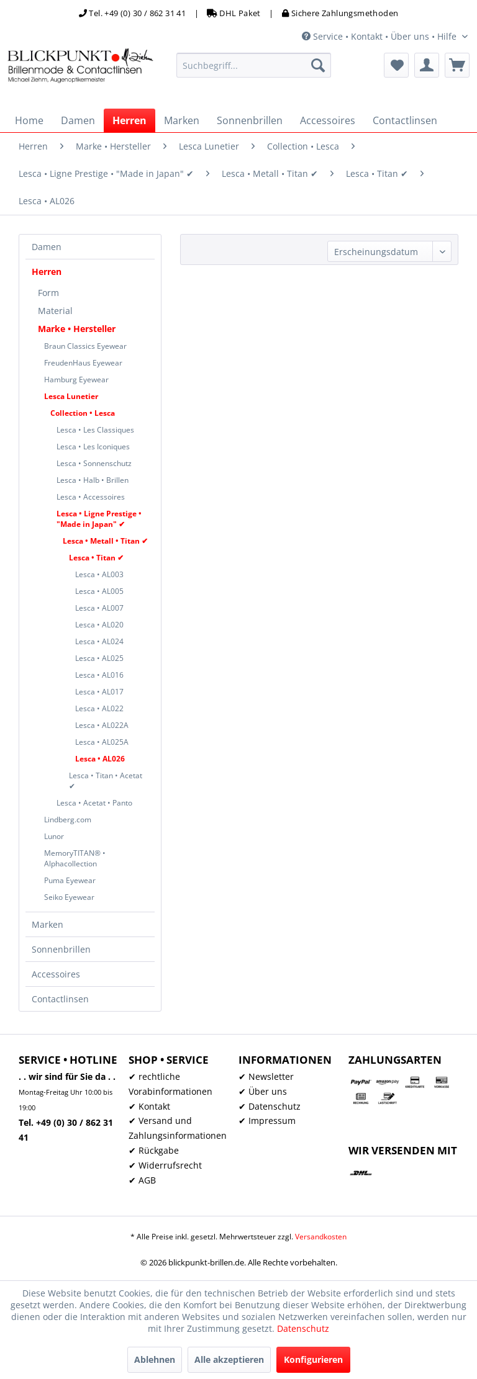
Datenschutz (303, 1328)
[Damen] (78, 120)
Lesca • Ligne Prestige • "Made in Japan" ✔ (99, 518)
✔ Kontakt (149, 1106)
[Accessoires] (327, 120)
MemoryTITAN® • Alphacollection (75, 858)
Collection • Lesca (82, 413)
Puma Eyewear (70, 880)
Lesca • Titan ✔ (96, 557)
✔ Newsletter (266, 1076)
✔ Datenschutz (269, 1106)
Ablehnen (154, 1359)
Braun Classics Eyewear (85, 346)
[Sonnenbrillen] (249, 120)
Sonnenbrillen (61, 949)
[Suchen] (318, 65)
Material (55, 311)
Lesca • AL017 (99, 691)
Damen (46, 247)
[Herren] (129, 120)
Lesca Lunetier (71, 396)
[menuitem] (254, 65)
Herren (46, 271)
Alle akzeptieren (229, 1359)
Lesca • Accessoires (91, 497)
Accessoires (56, 974)
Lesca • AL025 (99, 658)
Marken (47, 924)
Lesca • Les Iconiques (93, 446)
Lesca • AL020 (99, 624)
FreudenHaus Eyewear (83, 362)
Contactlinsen (60, 999)
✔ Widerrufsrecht (165, 1165)
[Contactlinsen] (405, 120)
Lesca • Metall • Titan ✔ (105, 541)
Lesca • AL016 (99, 675)
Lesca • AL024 (99, 641)
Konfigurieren (313, 1359)
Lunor (54, 836)
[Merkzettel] (396, 65)
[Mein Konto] (426, 65)
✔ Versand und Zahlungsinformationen (178, 1128)
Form (48, 293)
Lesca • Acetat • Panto (94, 802)
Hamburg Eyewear (76, 379)
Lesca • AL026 (100, 758)
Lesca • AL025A (102, 742)
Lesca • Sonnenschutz (94, 463)
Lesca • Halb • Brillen (93, 480)
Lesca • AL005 (99, 591)
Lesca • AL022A (102, 725)
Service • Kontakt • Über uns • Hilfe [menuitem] (380, 36)
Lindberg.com (67, 819)
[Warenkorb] (457, 65)
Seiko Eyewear (69, 897)
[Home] (29, 120)
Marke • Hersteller (77, 329)
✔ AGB (142, 1180)
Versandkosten (321, 1236)
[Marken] (181, 120)
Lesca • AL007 (99, 608)
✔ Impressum (267, 1120)
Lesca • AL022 (99, 708)
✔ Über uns (262, 1091)
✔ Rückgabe (154, 1150)
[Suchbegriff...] (254, 65)
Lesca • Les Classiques (95, 429)
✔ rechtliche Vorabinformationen (170, 1084)
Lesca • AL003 (99, 574)
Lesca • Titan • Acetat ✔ (105, 780)
